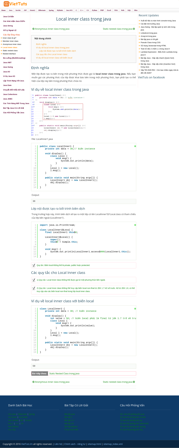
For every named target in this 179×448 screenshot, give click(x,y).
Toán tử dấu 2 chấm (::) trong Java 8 (155, 49)
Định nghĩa (41, 44)
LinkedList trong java (149, 33)
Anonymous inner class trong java (51, 29)
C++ (17, 423)
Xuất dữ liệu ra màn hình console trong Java (158, 21)
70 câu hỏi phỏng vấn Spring (132, 426)
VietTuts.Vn (27, 444)
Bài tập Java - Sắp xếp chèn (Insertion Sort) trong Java (158, 65)
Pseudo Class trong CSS (150, 43)
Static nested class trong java (119, 29)
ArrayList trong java (148, 36)
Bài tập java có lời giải (149, 40)
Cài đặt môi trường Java (150, 24)
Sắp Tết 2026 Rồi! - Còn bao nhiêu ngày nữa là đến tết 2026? (159, 71)
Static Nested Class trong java (64, 373)
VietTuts (23, 4)
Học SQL (12, 429)
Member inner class (10, 41)
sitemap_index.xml (113, 444)
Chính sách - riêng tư (75, 444)
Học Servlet (13, 420)
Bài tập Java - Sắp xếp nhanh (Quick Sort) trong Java (157, 59)
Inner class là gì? (9, 38)
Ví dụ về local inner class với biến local (54, 57)
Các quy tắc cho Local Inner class (51, 54)
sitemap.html (95, 444)
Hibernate (22, 414)
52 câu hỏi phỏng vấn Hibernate (134, 423)
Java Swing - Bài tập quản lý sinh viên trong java (158, 28)
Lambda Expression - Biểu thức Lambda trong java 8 (159, 53)
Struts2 (28, 420)
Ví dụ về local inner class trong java (52, 47)
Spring (32, 414)
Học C (11, 423)
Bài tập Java (69, 414)
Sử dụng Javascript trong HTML (153, 46)
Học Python (13, 426)
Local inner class (10, 48)
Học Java (12, 414)
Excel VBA (23, 417)
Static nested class (10, 51)
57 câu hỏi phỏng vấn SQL (131, 429)
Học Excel (12, 417)
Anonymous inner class (12, 44)
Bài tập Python (70, 426)
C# (22, 423)
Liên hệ (58, 444)
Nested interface (9, 54)
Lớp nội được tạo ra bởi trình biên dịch (57, 51)
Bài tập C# (69, 423)
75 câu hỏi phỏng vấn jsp (131, 420)
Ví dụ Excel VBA (71, 429)
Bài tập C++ (69, 420)
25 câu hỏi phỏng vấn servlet (133, 417)
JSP (22, 420)
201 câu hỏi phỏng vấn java (132, 414)
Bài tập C (68, 417)
